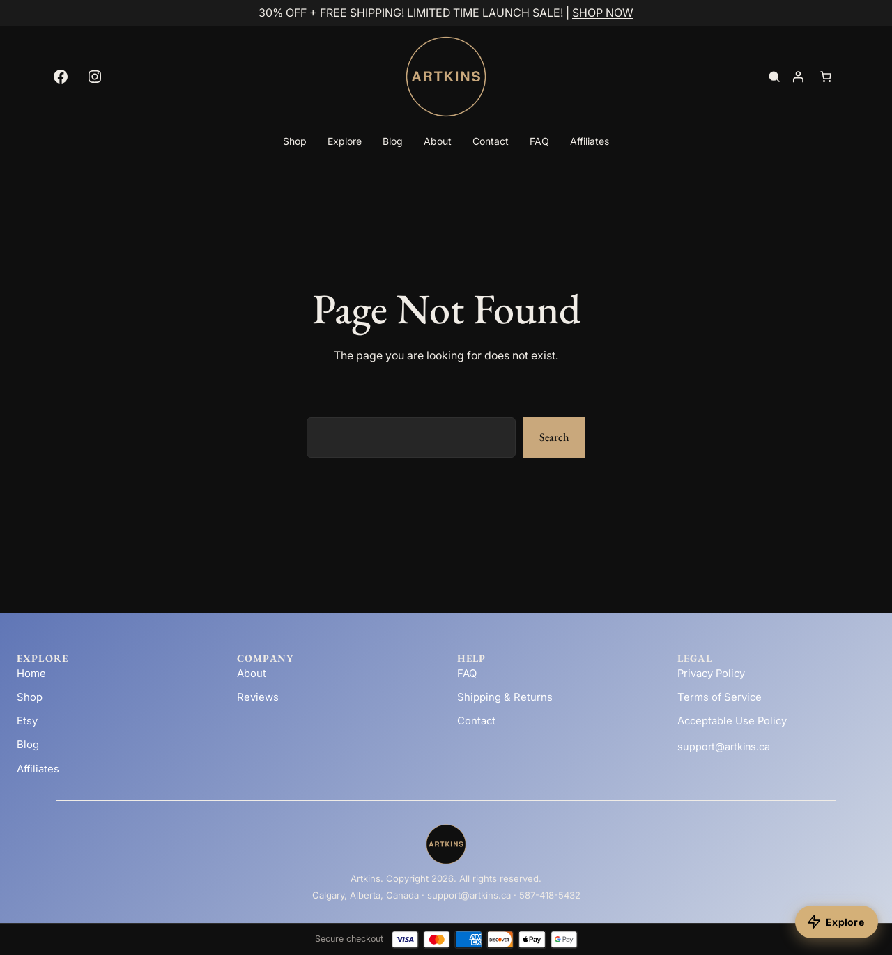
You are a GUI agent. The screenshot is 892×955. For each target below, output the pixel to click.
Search (554, 437)
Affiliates (38, 769)
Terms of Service (719, 697)
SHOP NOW (602, 13)
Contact (476, 721)
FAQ (467, 673)
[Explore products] (836, 922)
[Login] (798, 77)
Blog (28, 744)
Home (31, 673)
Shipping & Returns (505, 697)
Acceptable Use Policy (732, 721)
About (251, 673)
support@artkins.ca (723, 746)
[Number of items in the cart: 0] (826, 77)
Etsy (27, 721)
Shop (30, 697)
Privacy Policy (711, 673)
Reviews (258, 697)
